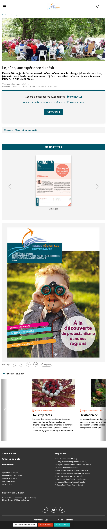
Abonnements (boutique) (12, 475)
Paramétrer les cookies (25, 524)
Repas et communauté (22, 15)
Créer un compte (11, 458)
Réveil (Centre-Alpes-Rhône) (66, 459)
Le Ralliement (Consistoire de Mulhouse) (70, 479)
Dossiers (5, 15)
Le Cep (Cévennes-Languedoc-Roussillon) (71, 462)
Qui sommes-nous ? (10, 472)
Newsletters (9, 464)
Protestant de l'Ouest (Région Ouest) (69, 485)
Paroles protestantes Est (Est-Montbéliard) (71, 470)
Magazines (60, 453)
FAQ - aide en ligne (9, 478)
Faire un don (7, 484)
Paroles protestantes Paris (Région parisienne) (72, 473)
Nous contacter (65, 519)
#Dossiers (8, 130)
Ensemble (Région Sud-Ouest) (66, 467)
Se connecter (74, 96)
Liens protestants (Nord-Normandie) (69, 476)
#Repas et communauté (26, 130)
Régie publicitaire (8, 481)
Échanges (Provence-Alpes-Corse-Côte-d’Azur (73, 464)
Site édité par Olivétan (13, 492)
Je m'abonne (53, 112)
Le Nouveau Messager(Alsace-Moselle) (70, 482)
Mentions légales (42, 519)
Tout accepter (62, 524)
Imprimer (47, 364)
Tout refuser (45, 524)
